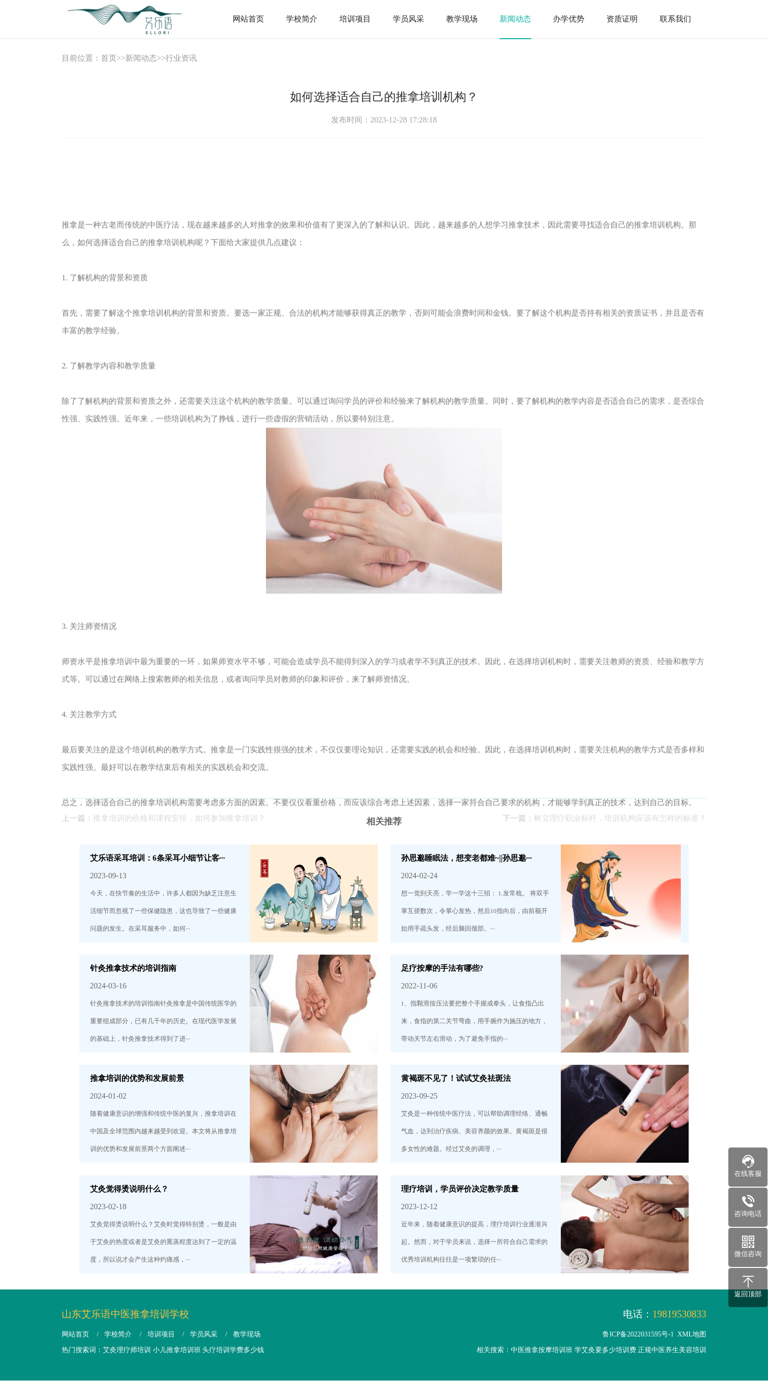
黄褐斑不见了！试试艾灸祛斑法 (456, 1078)
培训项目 (355, 19)
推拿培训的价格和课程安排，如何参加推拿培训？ (179, 831)
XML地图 (691, 1334)
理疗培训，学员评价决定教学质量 (460, 1189)
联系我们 (675, 19)
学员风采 (408, 19)
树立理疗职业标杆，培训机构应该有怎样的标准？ (620, 831)
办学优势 (568, 19)
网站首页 (248, 19)
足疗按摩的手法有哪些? (442, 968)
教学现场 (462, 19)
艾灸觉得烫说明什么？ (129, 1189)
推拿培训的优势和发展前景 (137, 1078)
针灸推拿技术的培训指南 (133, 968)
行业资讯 (181, 58)
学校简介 (301, 19)
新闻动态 (515, 19)
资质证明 (622, 19)
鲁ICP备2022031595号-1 (637, 1334)
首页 (109, 58)
